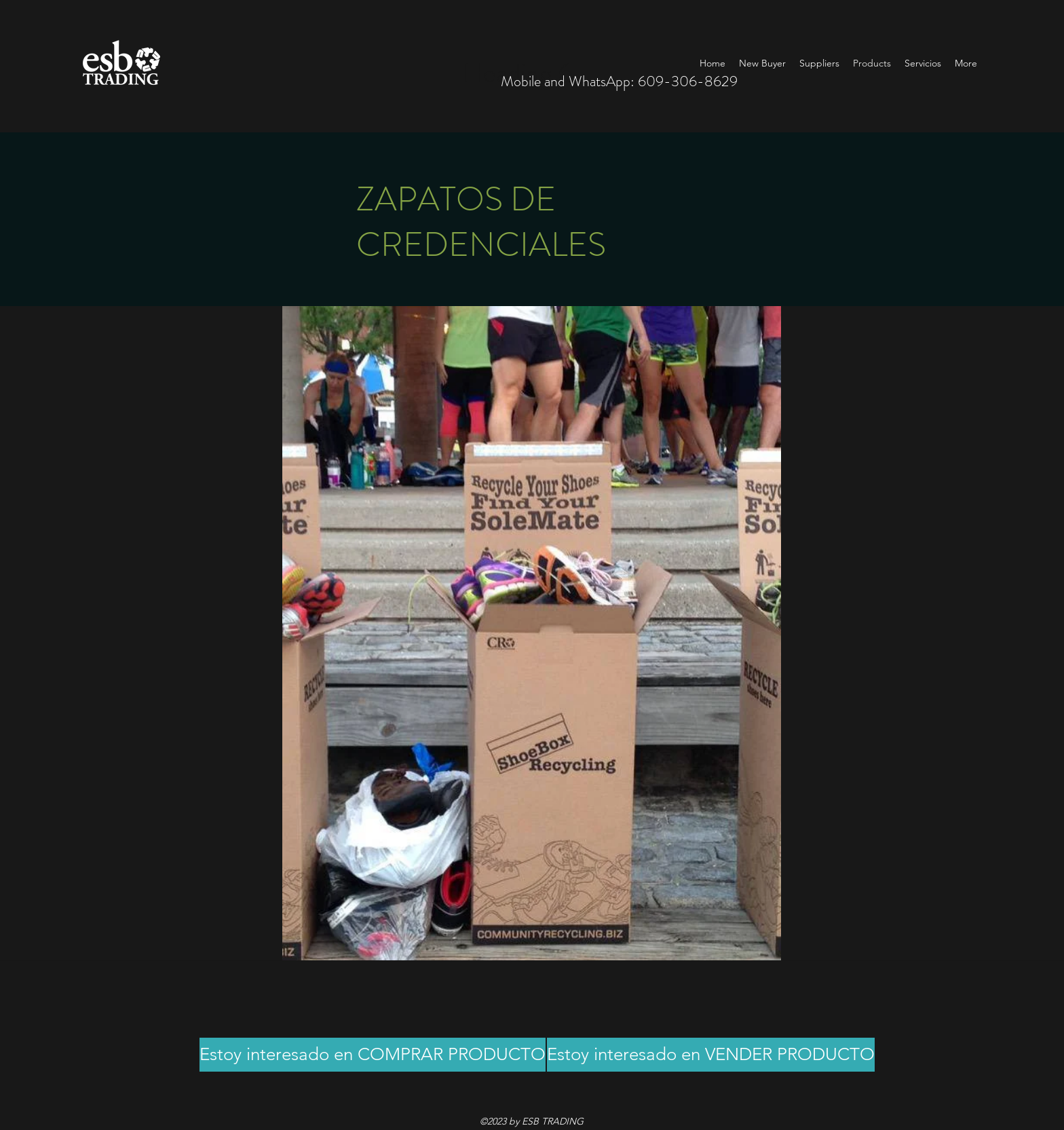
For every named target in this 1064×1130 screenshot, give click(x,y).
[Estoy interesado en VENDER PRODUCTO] (711, 1055)
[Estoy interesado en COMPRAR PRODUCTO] (373, 1055)
